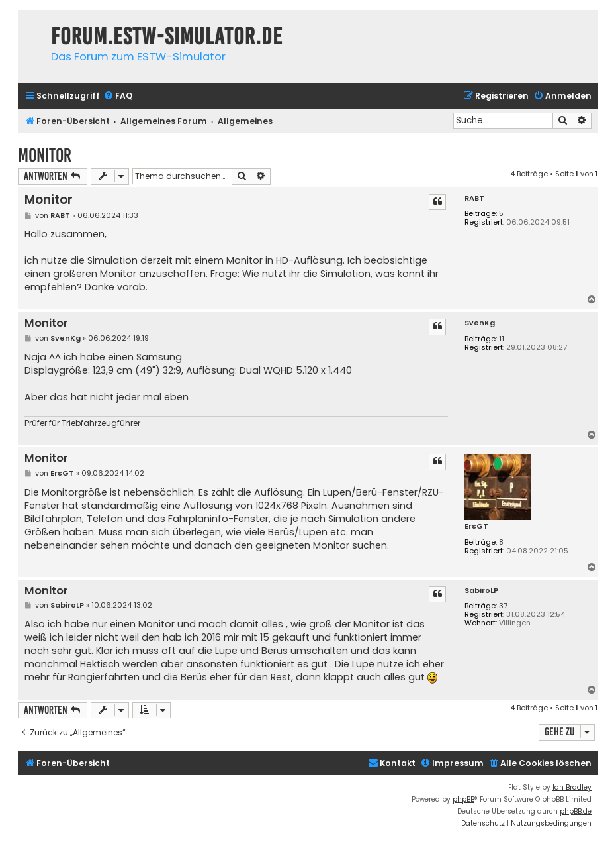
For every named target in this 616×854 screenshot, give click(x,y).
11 (501, 339)
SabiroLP (481, 590)
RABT (474, 198)
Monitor (44, 155)
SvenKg (479, 323)
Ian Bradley (572, 787)
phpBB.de (576, 811)
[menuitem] (117, 96)
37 (503, 606)
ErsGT (476, 526)
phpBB (463, 799)
